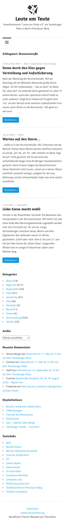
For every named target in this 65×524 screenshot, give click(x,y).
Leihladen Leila (14, 479)
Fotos (9, 293)
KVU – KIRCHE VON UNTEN (20, 423)
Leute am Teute (32, 18)
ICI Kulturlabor (13, 471)
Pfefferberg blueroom (18, 483)
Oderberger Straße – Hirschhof (22, 427)
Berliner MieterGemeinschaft (21, 451)
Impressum (33, 509)
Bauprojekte (36, 63)
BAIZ (8, 443)
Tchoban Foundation (17, 492)
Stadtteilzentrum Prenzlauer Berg (24, 488)
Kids (8, 301)
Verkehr (10, 322)
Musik (9, 309)
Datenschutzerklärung (32, 513)
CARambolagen (14, 410)
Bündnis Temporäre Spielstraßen (23, 406)
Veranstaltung (50, 63)
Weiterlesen (10, 120)
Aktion (27, 63)
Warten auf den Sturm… (22, 139)
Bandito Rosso (14, 447)
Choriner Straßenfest (17, 455)
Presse (10, 313)
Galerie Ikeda (13, 467)
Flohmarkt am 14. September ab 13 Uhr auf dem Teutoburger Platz (31, 372)
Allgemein (11, 285)
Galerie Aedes (13, 463)
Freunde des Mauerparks (19, 415)
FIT (7, 459)
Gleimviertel (12, 419)
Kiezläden (11, 305)
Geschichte (12, 297)
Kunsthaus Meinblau (17, 475)
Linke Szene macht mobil (22, 209)
